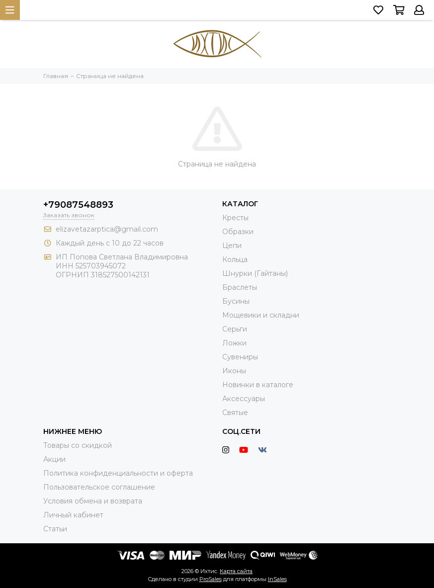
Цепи (232, 245)
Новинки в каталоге (257, 384)
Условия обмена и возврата (92, 501)
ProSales (210, 579)
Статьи (55, 528)
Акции (54, 459)
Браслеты (239, 287)
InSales (277, 579)
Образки (238, 231)
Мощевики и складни (260, 315)
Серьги (234, 329)
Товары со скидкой (77, 445)
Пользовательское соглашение (99, 487)
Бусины (236, 301)
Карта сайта (236, 571)
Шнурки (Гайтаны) (255, 273)
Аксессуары (243, 398)
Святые (235, 412)
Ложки (234, 342)
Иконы (234, 370)
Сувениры (240, 356)
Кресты (235, 217)
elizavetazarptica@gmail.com (107, 229)
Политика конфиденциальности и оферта (118, 473)
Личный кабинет (73, 514)
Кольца (235, 259)
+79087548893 (78, 204)
